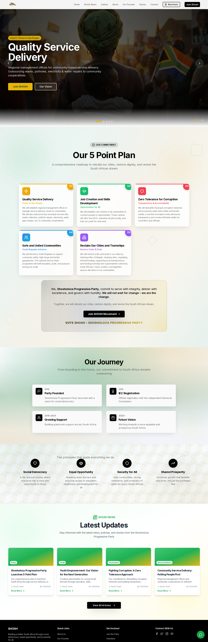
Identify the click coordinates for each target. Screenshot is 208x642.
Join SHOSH (20, 86)
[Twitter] (161, 633)
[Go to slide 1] (98, 121)
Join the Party (112, 634)
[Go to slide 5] (111, 121)
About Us (61, 634)
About (115, 4)
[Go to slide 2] (103, 121)
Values (142, 4)
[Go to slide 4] (109, 121)
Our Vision (46, 86)
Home (77, 4)
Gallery (104, 4)
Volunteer (110, 638)
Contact (154, 4)
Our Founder (129, 4)
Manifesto (171, 4)
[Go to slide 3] (106, 121)
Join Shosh (192, 4)
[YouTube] (172, 633)
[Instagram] (167, 633)
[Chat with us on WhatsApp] (201, 635)
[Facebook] (156, 633)
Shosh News (90, 4)
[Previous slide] (8, 63)
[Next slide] (200, 63)
